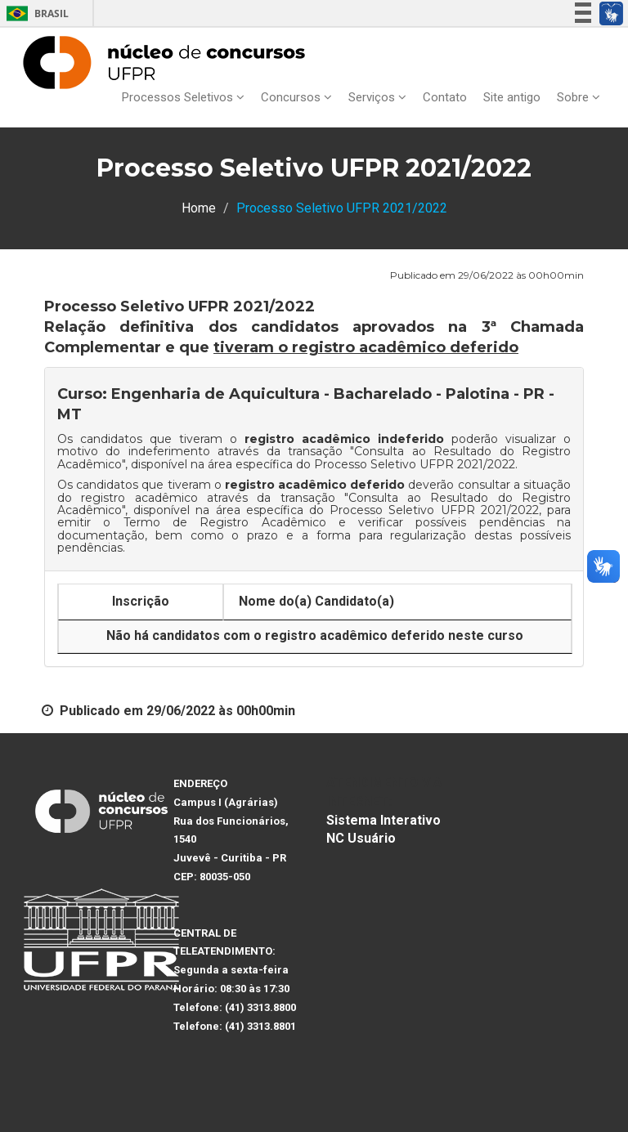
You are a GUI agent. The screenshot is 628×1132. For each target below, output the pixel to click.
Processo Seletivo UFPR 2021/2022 (414, 464)
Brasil (34, 13)
